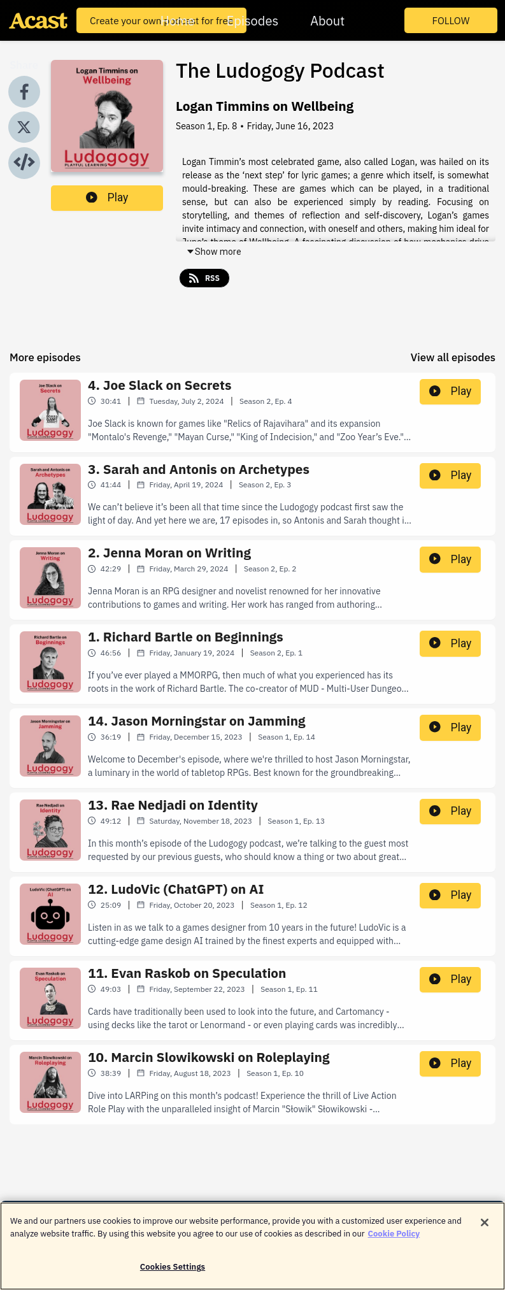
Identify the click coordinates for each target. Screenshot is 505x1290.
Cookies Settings (172, 1273)
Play (107, 197)
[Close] (485, 1229)
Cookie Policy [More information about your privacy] (394, 1240)
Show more (213, 252)
